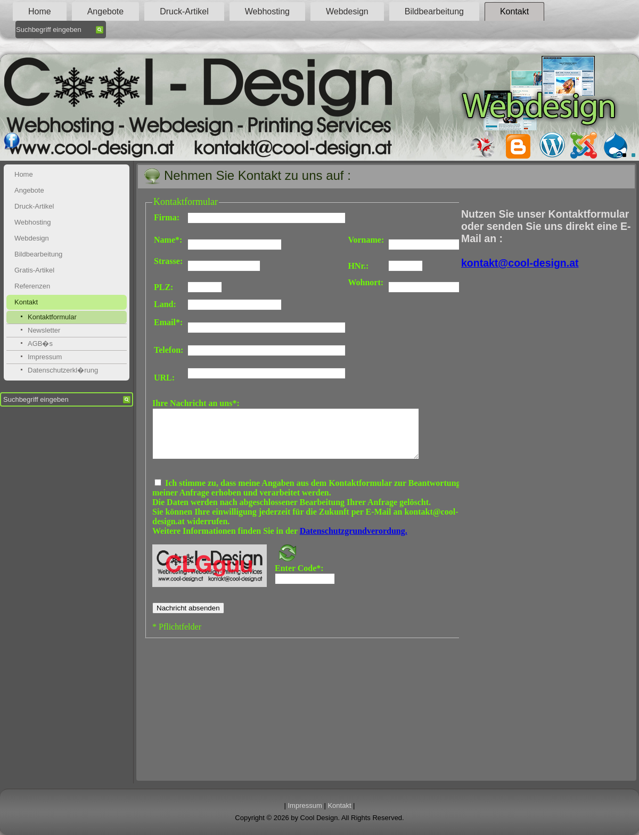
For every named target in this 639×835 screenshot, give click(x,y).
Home (39, 11)
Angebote (105, 11)
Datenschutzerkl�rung (63, 370)
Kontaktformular (52, 317)
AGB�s (40, 344)
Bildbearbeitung (434, 11)
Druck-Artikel (184, 11)
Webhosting (267, 11)
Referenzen (32, 286)
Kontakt (514, 11)
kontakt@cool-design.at (520, 263)
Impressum (45, 357)
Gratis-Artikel (34, 270)
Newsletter (44, 330)
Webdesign (347, 11)
